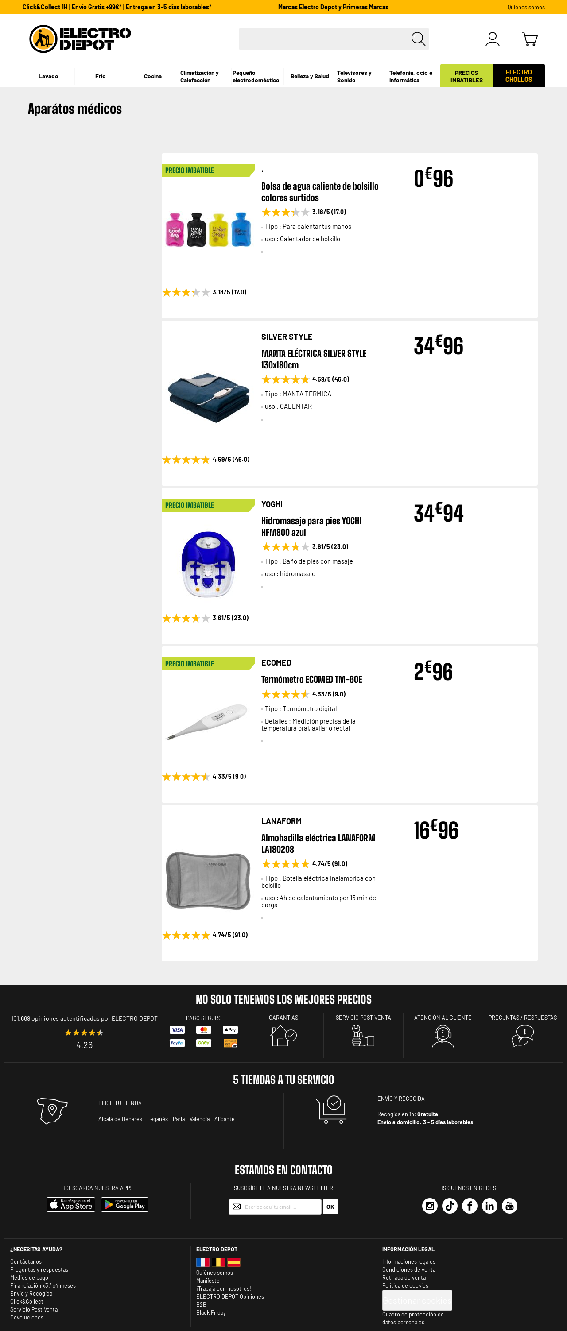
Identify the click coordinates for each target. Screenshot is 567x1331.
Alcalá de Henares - (122, 1118)
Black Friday (211, 1312)
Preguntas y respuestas (39, 1269)
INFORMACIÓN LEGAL (408, 1249)
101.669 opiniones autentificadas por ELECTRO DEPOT (84, 1018)
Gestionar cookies (417, 1300)
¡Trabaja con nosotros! (223, 1288)
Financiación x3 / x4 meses (43, 1285)
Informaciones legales (408, 1261)
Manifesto (208, 1280)
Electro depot (216, 1249)
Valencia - (201, 1118)
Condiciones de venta (408, 1269)
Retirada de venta (404, 1277)
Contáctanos (26, 1261)
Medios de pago (29, 1277)
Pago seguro (204, 1017)
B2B (201, 1304)
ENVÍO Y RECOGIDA (401, 1098)
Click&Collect (26, 1301)
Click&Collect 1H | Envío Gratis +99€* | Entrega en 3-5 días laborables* (117, 7)
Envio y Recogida (31, 1293)
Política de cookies (405, 1285)
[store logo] (80, 39)
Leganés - (159, 1118)
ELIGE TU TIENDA (120, 1103)
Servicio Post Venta (34, 1309)
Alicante (224, 1118)
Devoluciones (26, 1317)
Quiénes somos (526, 7)
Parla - (180, 1118)
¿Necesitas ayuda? (36, 1249)
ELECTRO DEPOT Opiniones (230, 1296)
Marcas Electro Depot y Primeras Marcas (333, 7)
